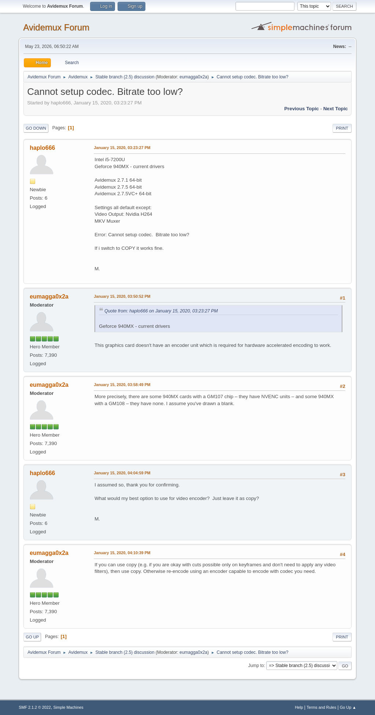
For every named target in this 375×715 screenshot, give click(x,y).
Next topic (335, 108)
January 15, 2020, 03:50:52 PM (122, 296)
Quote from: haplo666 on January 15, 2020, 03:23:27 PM (161, 311)
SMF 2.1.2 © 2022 (35, 707)
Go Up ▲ (348, 707)
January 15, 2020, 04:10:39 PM (122, 553)
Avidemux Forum (56, 27)
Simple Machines (68, 707)
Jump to (256, 665)
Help (299, 707)
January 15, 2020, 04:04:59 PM (122, 473)
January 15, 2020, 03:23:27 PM (122, 147)
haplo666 (42, 148)
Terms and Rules (321, 707)
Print (342, 128)
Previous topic (301, 108)
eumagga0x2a (193, 76)
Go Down (36, 128)
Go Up (32, 637)
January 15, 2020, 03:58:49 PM (122, 384)
